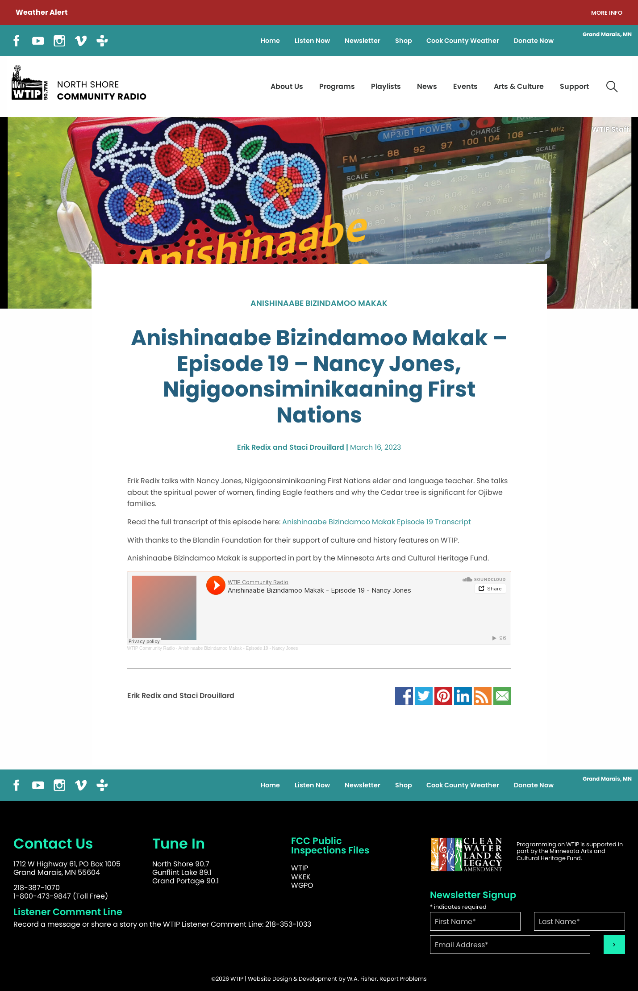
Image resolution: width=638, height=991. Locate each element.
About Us (287, 86)
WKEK (301, 877)
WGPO (302, 885)
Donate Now (534, 40)
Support (574, 86)
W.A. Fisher (362, 979)
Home (270, 40)
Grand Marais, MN (607, 34)
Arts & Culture (519, 86)
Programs (337, 86)
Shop (403, 40)
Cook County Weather (462, 40)
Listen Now (312, 40)
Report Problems (403, 979)
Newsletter (362, 40)
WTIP (299, 868)
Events (465, 86)
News (427, 86)
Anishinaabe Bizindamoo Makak (319, 304)
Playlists (386, 86)
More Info (606, 13)
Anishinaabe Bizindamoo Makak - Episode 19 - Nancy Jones (238, 648)
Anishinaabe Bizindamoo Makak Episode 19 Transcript (376, 522)
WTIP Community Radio (151, 648)
